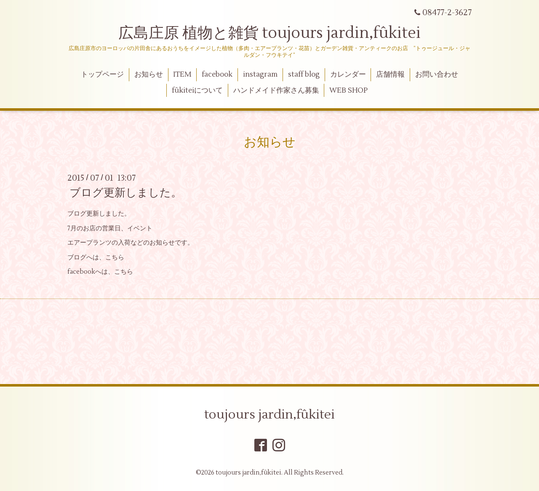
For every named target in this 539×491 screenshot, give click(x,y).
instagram (260, 74)
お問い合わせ (436, 74)
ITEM (182, 74)
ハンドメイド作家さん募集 (276, 90)
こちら (114, 258)
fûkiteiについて (197, 90)
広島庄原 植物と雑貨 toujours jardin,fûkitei (269, 33)
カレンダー (348, 74)
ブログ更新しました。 (125, 193)
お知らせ (148, 74)
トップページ (102, 74)
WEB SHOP (348, 90)
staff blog (304, 74)
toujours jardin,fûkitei (269, 414)
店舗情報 (390, 74)
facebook (217, 74)
